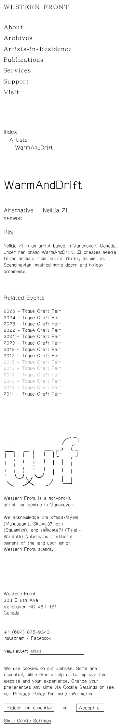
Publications (24, 60)
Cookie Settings (34, 721)
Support (16, 81)
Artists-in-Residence (38, 49)
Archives (18, 38)
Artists (18, 140)
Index (10, 132)
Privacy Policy (29, 694)
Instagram (14, 638)
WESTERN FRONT (36, 7)
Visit (12, 92)
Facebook (41, 638)
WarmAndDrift (34, 148)
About (13, 27)
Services (17, 70)
